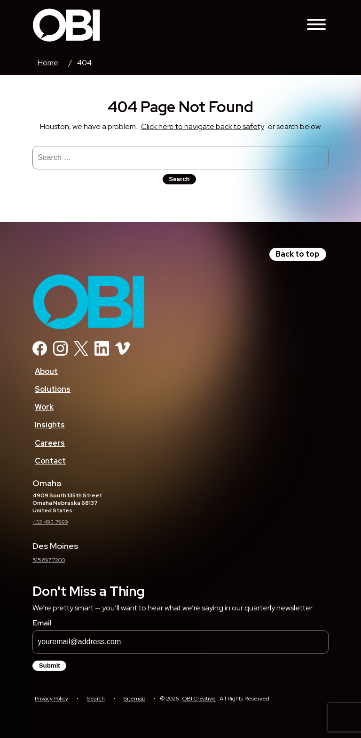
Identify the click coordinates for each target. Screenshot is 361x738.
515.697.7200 (48, 560)
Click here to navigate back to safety (202, 126)
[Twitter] (81, 353)
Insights (50, 425)
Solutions (53, 389)
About (46, 371)
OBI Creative (199, 698)
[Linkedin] (101, 353)
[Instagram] (60, 353)
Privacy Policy (51, 698)
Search (96, 698)
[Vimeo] (122, 353)
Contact (50, 461)
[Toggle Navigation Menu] (316, 25)
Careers (50, 443)
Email (42, 623)
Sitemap (134, 698)
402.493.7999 (50, 522)
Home (48, 63)
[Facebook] (39, 353)
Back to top (297, 254)
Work (44, 407)
